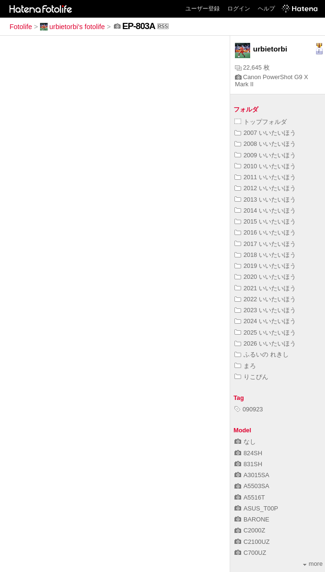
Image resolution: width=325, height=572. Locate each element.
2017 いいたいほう (265, 243)
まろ (245, 365)
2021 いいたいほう (265, 288)
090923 (248, 409)
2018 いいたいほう (265, 254)
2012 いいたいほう (265, 188)
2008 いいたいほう (265, 143)
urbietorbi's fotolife (72, 27)
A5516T (249, 497)
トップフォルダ (260, 121)
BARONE (251, 519)
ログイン (238, 8)
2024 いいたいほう (265, 321)
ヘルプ (266, 8)
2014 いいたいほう (265, 210)
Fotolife (21, 27)
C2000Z (249, 530)
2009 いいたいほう (265, 155)
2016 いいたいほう (265, 232)
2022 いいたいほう (265, 299)
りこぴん (251, 376)
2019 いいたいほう (265, 265)
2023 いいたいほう (265, 310)
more (313, 563)
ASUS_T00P (256, 508)
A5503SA (251, 486)
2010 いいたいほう (265, 166)
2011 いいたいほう (265, 177)
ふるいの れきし (261, 354)
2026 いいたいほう (265, 343)
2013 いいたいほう (265, 199)
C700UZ (250, 552)
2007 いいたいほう (265, 132)
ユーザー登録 (202, 8)
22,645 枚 (252, 67)
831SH (248, 464)
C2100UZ (252, 541)
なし (245, 441)
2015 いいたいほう (265, 221)
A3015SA (251, 475)
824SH (248, 453)
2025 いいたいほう (265, 332)
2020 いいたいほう (265, 276)
